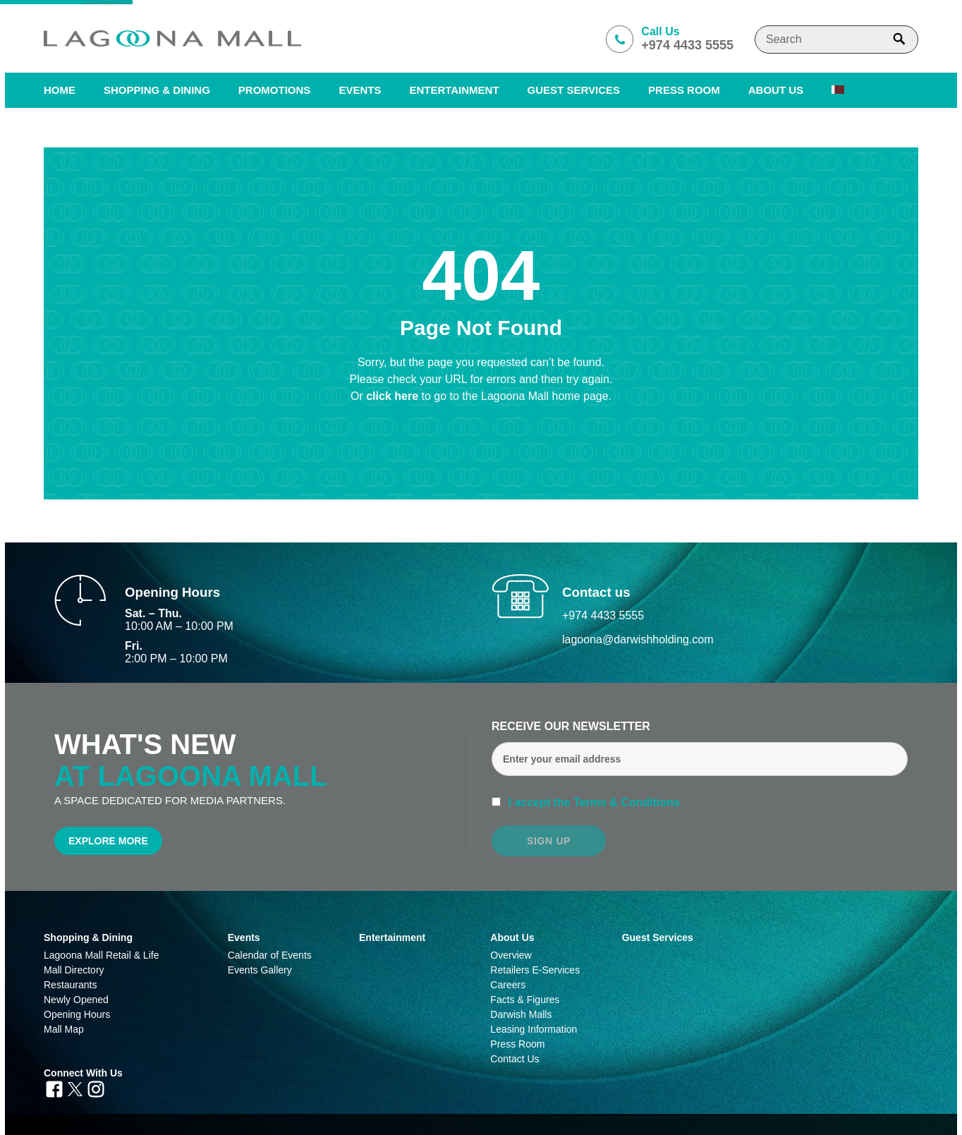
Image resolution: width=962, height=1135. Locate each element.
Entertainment (454, 90)
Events (360, 90)
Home (59, 90)
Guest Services (574, 90)
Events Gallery (260, 970)
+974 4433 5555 (603, 615)
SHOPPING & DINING (157, 90)
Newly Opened (76, 999)
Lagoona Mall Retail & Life (101, 955)
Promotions (274, 90)
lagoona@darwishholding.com (638, 639)
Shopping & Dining (88, 937)
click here (393, 396)
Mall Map (64, 1029)
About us (775, 90)
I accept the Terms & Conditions (592, 802)
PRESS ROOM (684, 90)
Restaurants (70, 984)
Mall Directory (74, 970)
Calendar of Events (270, 955)
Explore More (108, 840)
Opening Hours (77, 1014)
